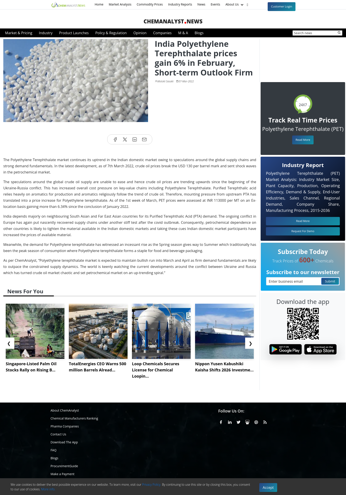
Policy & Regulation (111, 32)
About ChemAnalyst (65, 410)
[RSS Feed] (265, 421)
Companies (162, 32)
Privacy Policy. (151, 484)
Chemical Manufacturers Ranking (74, 418)
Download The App (64, 442)
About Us (235, 4)
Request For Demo (302, 231)
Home (99, 4)
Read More (302, 140)
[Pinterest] (256, 421)
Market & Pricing (18, 32)
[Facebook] (221, 421)
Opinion (140, 32)
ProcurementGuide (64, 466)
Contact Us (58, 434)
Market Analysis (120, 4)
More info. (48, 489)
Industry (46, 32)
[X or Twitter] (238, 421)
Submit (330, 281)
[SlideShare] (247, 421)
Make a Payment (62, 474)
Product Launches (74, 32)
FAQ (53, 450)
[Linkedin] (230, 421)
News (201, 4)
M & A (183, 32)
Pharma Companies (65, 426)
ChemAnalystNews (172, 21)
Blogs (199, 32)
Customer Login (281, 6)
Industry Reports (180, 4)
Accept (268, 487)
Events (215, 4)
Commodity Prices (150, 4)
